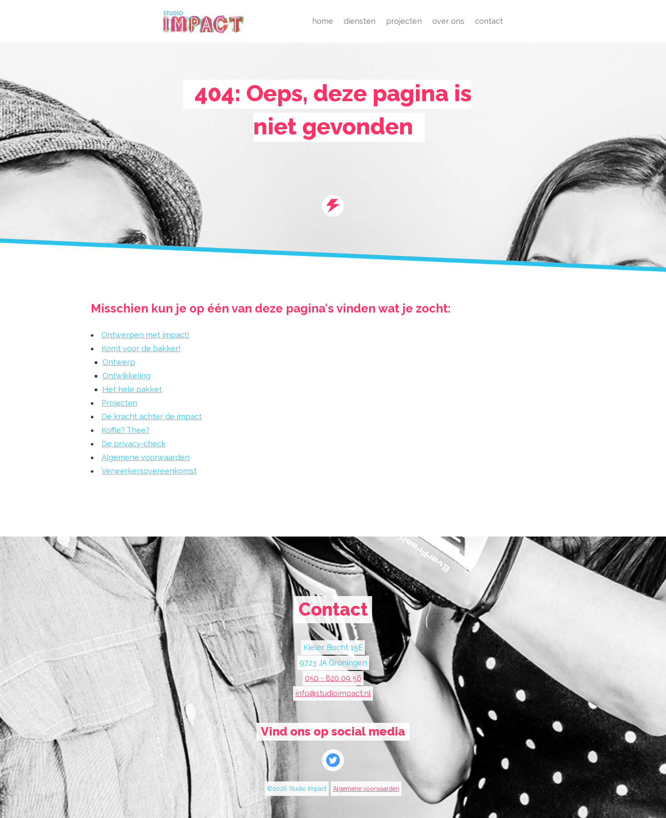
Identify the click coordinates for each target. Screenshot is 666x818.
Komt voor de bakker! (141, 348)
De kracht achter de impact (152, 416)
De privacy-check (134, 443)
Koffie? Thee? (126, 430)
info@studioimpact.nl (333, 693)
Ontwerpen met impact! (145, 334)
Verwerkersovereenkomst (149, 470)
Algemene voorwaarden (145, 457)
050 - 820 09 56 (333, 677)
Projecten (119, 402)
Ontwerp (118, 362)
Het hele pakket (132, 389)
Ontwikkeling (126, 375)
